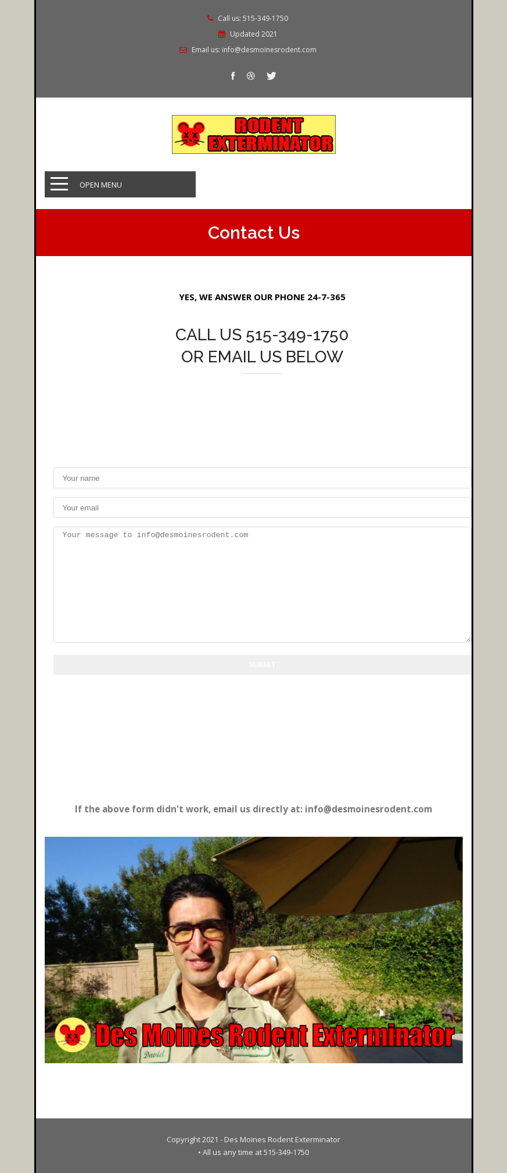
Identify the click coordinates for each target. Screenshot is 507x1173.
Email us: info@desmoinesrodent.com (254, 49)
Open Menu (101, 184)
